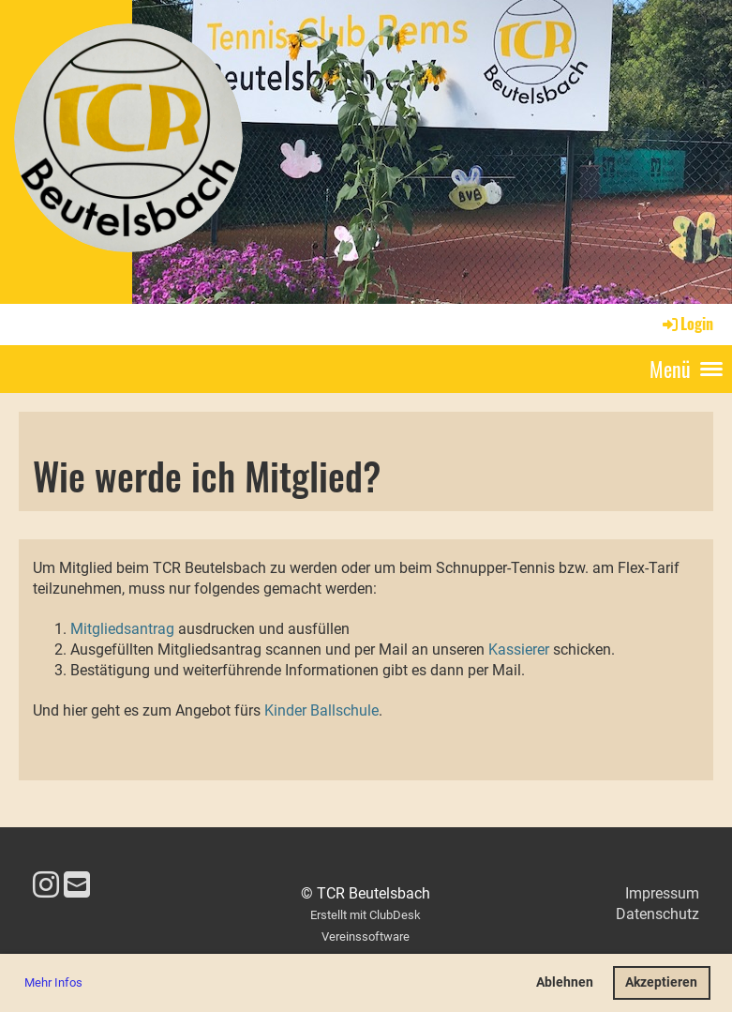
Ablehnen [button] (564, 982)
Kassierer (520, 649)
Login (686, 323)
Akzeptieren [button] (661, 982)
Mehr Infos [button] (53, 982)
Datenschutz (657, 914)
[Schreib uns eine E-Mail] (77, 885)
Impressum (662, 893)
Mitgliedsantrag (122, 629)
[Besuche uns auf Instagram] (46, 885)
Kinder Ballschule (321, 710)
